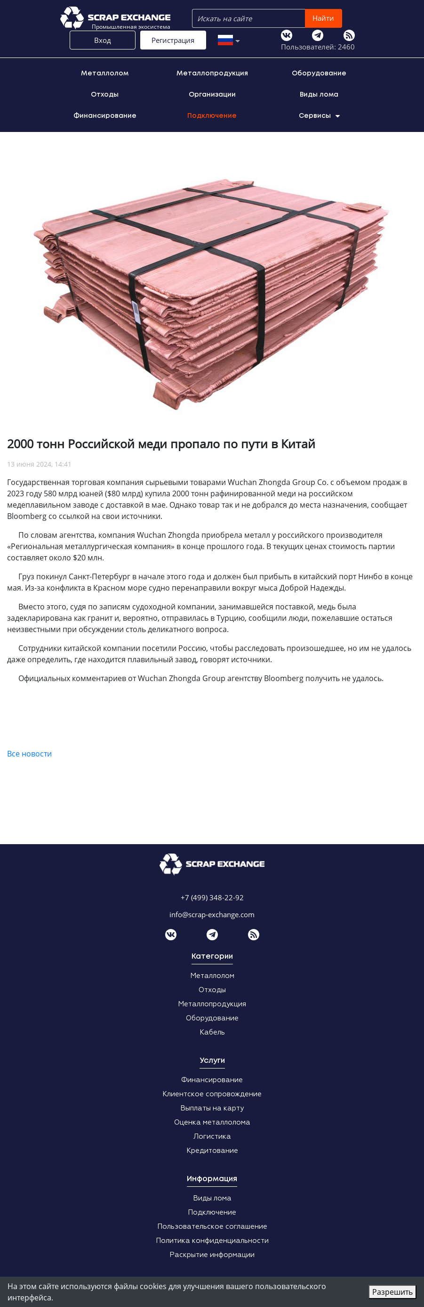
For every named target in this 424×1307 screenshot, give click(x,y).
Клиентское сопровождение (212, 1094)
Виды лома (319, 95)
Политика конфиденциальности (212, 1240)
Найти (323, 18)
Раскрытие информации (212, 1254)
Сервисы (319, 116)
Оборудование (319, 73)
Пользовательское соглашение (212, 1226)
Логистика (212, 1136)
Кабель (212, 1032)
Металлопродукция (212, 73)
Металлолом (104, 73)
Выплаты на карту (212, 1108)
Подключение (212, 116)
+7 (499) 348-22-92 (212, 897)
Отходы (105, 95)
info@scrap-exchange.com (212, 914)
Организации (212, 95)
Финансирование (104, 116)
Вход (102, 40)
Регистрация (173, 40)
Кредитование (212, 1150)
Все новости (29, 753)
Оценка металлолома (212, 1122)
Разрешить (392, 1292)
